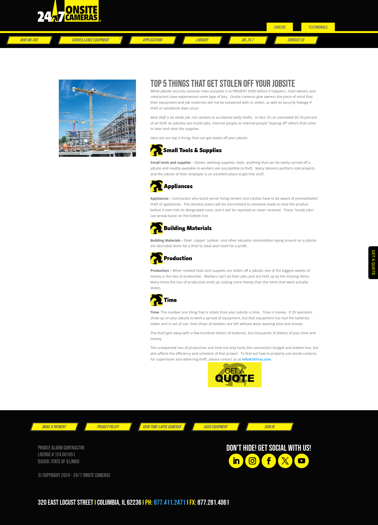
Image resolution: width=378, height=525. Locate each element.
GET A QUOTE (373, 262)
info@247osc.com (256, 359)
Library (202, 40)
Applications (152, 40)
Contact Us (296, 40)
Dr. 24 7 (248, 40)
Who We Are (29, 40)
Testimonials (318, 27)
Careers (280, 27)
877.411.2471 (170, 502)
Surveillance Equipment (90, 40)
